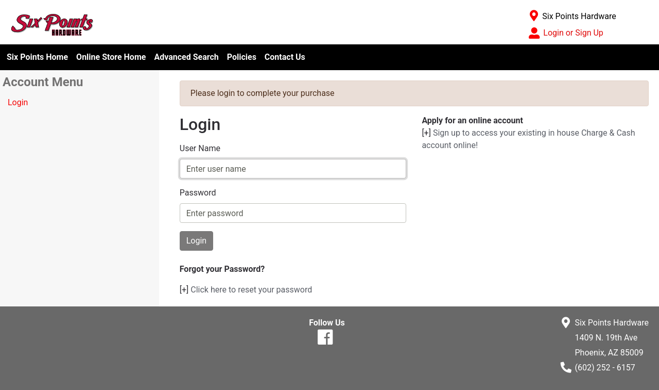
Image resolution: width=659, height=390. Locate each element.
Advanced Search (186, 57)
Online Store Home (111, 57)
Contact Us (285, 57)
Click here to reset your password (251, 290)
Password (198, 193)
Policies (241, 57)
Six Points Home (37, 57)
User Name (200, 148)
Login (18, 102)
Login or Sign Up (573, 33)
